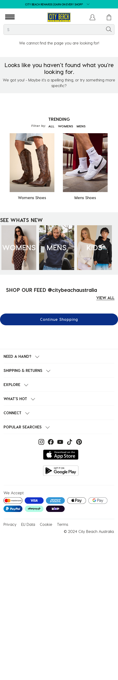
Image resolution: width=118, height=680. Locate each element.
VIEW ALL (105, 297)
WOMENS (65, 126)
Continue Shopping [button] (59, 319)
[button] (10, 17)
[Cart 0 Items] (109, 17)
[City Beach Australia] (59, 17)
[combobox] (59, 29)
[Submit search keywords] (109, 29)
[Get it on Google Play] (60, 471)
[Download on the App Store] (60, 455)
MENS (81, 126)
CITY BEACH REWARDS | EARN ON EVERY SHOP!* (54, 4)
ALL (51, 126)
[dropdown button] (86, 5)
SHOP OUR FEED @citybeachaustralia (51, 290)
